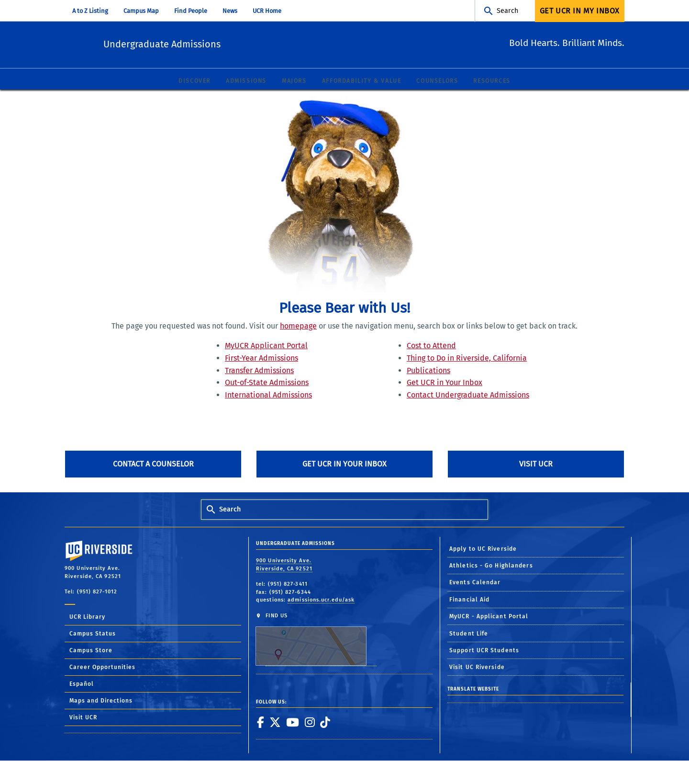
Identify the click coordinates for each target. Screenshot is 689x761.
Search (507, 11)
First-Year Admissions (261, 358)
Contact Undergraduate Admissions (468, 395)
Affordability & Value (361, 81)
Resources (491, 81)
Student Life (468, 633)
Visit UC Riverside (477, 667)
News (229, 10)
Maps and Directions (101, 701)
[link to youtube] (292, 723)
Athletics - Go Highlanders (491, 566)
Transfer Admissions (259, 370)
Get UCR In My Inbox (580, 10)
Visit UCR (536, 464)
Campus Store (90, 650)
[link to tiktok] (325, 723)
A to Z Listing (90, 10)
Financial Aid (469, 600)
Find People (190, 10)
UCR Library (87, 617)
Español (81, 684)
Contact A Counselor (153, 464)
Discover (194, 81)
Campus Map (141, 10)
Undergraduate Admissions (213, 43)
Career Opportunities (102, 667)
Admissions (246, 81)
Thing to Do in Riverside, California (467, 358)
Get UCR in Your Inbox (444, 382)
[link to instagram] (309, 723)
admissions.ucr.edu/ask (321, 600)
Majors (294, 81)
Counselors (437, 81)
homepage (298, 326)
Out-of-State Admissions (267, 382)
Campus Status (92, 634)
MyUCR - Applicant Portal (488, 616)
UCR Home (267, 10)
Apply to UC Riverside (483, 549)
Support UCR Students (484, 650)
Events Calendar (475, 582)
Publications (428, 370)
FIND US (316, 639)
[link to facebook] (260, 723)
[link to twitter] (274, 723)
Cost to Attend (431, 346)
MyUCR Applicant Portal (266, 346)
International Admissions (268, 395)
